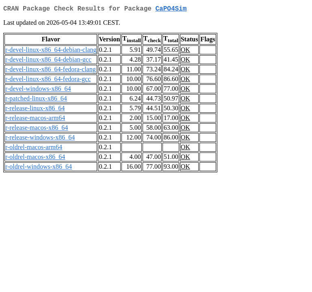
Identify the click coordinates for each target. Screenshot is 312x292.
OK (185, 51)
